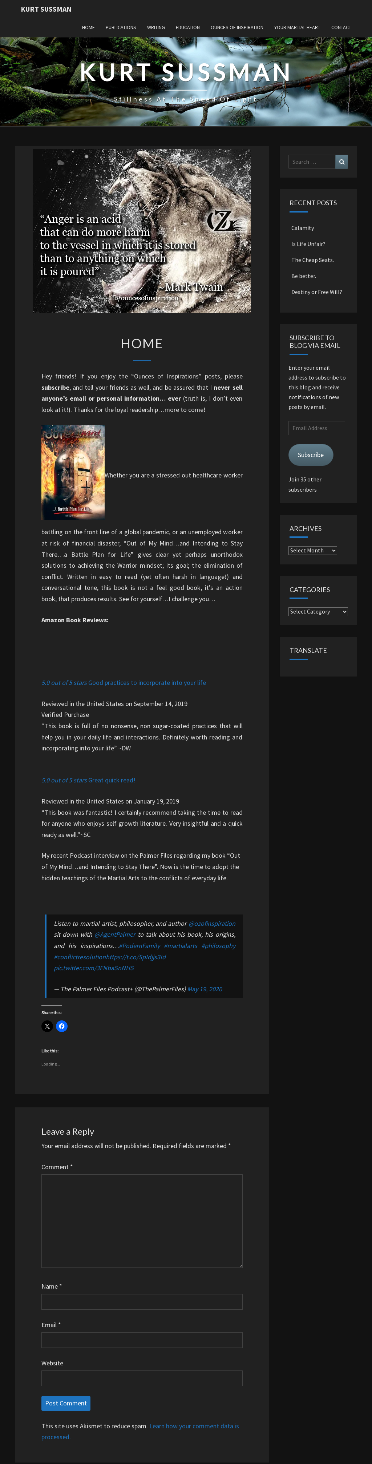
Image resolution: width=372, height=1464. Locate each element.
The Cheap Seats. (312, 259)
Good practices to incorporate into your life (146, 682)
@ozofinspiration (212, 923)
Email (51, 1325)
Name (51, 1286)
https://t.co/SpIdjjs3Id (136, 957)
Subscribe (311, 455)
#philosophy (218, 945)
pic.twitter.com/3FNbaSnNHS (94, 968)
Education (188, 27)
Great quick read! (111, 780)
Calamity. (303, 227)
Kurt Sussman (46, 8)
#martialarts (180, 945)
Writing (156, 27)
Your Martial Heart (297, 27)
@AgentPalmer (114, 934)
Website (52, 1363)
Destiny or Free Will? (316, 291)
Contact (341, 27)
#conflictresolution (80, 957)
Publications (121, 27)
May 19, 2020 (204, 989)
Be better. (303, 275)
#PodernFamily (139, 945)
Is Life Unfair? (308, 243)
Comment (57, 1167)
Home (88, 27)
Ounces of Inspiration (237, 27)
